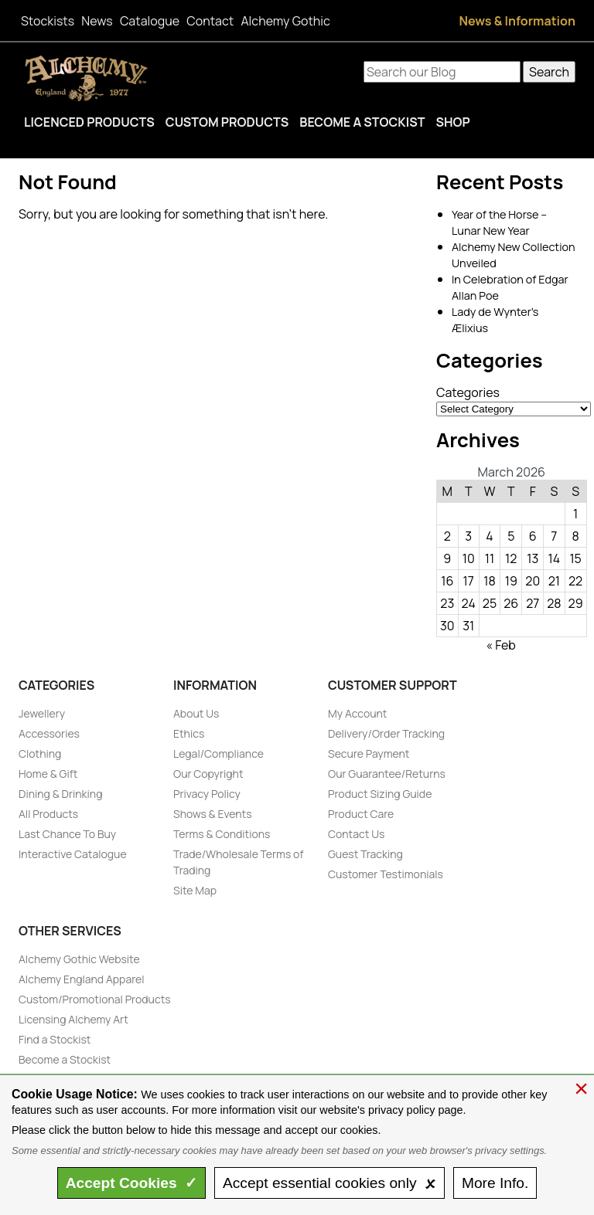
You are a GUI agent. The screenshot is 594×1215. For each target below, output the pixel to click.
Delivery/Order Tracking (386, 733)
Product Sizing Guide (380, 793)
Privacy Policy (207, 793)
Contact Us (356, 833)
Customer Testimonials (385, 874)
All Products (48, 813)
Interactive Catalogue (73, 854)
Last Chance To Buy (67, 833)
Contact (210, 20)
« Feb (500, 644)
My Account (357, 713)
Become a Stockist (362, 122)
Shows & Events (212, 813)
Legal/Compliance (218, 753)
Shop (452, 122)
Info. (495, 1183)
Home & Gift (48, 773)
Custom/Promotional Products (95, 999)
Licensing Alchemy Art (73, 1019)
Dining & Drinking (60, 793)
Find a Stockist (54, 1039)
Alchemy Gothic (285, 20)
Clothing (40, 753)
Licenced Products (89, 122)
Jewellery (42, 713)
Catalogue (149, 20)
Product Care (361, 813)
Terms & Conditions (221, 833)
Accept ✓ (132, 1183)
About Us (196, 713)
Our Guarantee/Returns (387, 773)
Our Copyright (208, 773)
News (96, 20)
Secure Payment (368, 753)
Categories (468, 392)
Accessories (49, 733)
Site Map (195, 890)
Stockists (47, 20)
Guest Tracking (365, 854)
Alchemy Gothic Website (79, 959)
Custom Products (227, 122)
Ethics (188, 733)
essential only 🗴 (329, 1183)
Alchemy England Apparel (82, 979)
